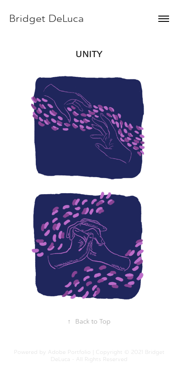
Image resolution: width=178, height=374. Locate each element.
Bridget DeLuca (46, 18)
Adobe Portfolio (69, 352)
